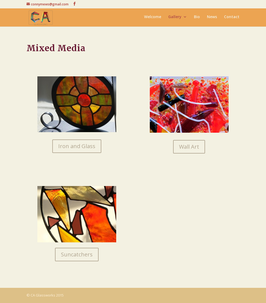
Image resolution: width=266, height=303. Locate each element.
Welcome (152, 18)
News (212, 18)
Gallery (174, 18)
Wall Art (189, 146)
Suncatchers (77, 254)
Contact (231, 18)
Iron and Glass (76, 146)
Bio (197, 18)
